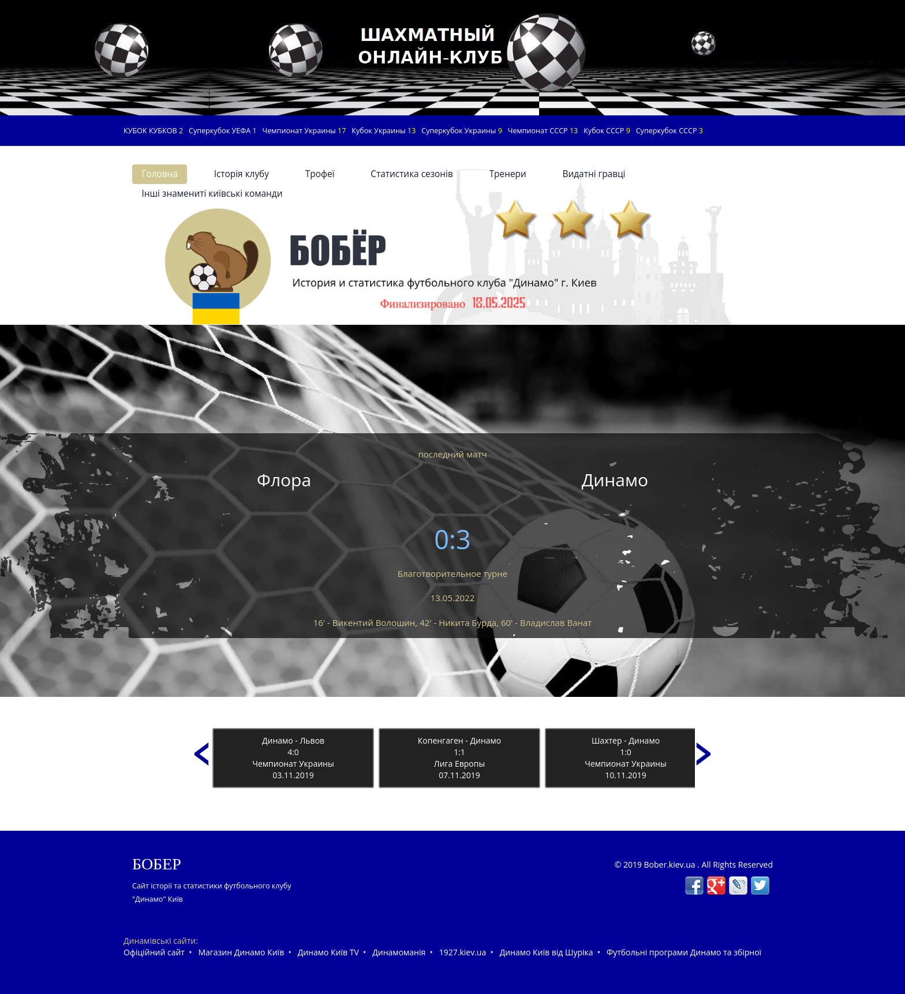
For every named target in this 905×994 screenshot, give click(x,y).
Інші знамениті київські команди (211, 193)
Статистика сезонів (412, 174)
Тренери (507, 174)
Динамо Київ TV (328, 952)
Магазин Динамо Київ (241, 952)
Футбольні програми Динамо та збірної (684, 952)
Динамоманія (398, 952)
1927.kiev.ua (462, 952)
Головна (159, 174)
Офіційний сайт (154, 952)
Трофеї (320, 174)
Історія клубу (241, 174)
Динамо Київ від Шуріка (546, 952)
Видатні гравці (594, 174)
